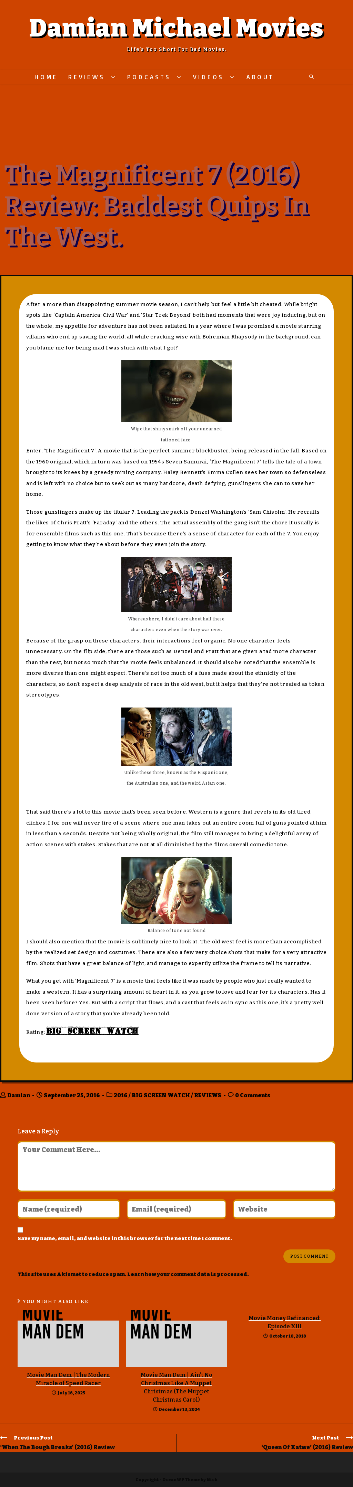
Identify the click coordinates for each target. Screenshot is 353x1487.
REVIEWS (207, 1095)
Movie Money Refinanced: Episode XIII (285, 1322)
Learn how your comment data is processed (187, 1274)
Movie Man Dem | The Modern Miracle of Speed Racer (68, 1379)
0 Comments (252, 1095)
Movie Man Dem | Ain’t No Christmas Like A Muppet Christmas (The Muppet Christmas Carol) (176, 1387)
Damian (18, 1095)
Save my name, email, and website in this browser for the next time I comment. (125, 1238)
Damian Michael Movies (176, 28)
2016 (121, 1095)
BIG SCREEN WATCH (161, 1095)
